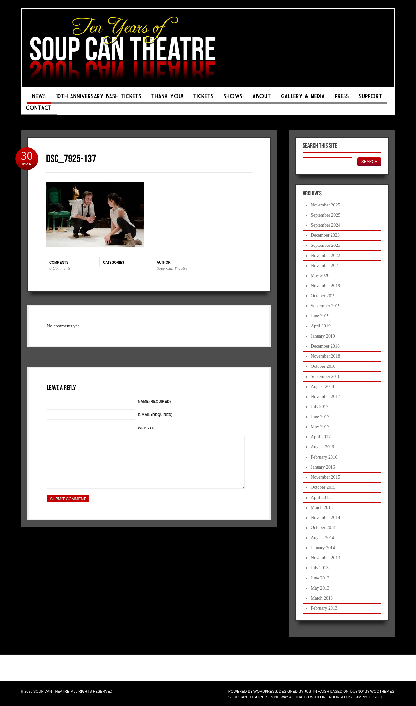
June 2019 (320, 315)
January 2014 (323, 547)
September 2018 (325, 376)
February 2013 (324, 608)
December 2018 (325, 346)
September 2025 (325, 215)
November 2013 (325, 557)
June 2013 (320, 578)
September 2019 (325, 305)
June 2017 (320, 416)
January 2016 (323, 467)
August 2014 (322, 537)
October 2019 (323, 295)
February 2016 (324, 457)
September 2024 (325, 225)
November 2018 (325, 356)
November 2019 (325, 285)
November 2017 (325, 396)
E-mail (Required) (155, 415)
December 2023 (325, 235)
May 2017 (320, 426)
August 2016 (322, 447)
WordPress (265, 691)
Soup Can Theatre (172, 268)
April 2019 (321, 326)
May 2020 (320, 275)
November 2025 (325, 205)
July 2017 (320, 406)
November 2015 (325, 477)
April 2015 (321, 497)
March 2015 (322, 507)
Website (146, 428)
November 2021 (325, 265)
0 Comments (60, 268)
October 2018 (323, 366)
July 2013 (320, 568)
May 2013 (320, 588)
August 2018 (322, 386)
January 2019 (323, 336)
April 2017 (321, 436)
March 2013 (322, 598)
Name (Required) (154, 401)
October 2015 (323, 487)
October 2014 (323, 527)
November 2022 (325, 255)
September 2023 (325, 245)
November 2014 (325, 517)
